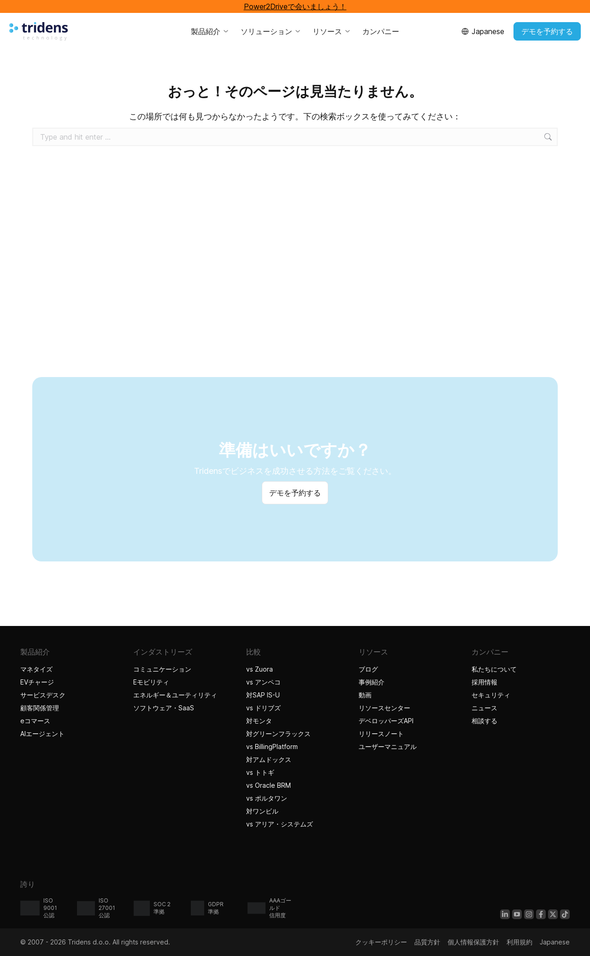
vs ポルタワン (266, 798)
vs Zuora (259, 669)
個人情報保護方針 (473, 942)
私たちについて (494, 669)
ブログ (368, 669)
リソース (332, 31)
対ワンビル (262, 811)
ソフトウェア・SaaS (163, 708)
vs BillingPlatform (272, 746)
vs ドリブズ (263, 708)
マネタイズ (36, 669)
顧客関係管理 (39, 708)
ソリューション (271, 31)
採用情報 (484, 682)
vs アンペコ (263, 682)
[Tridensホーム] (38, 31)
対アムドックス (268, 759)
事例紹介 (373, 682)
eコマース (35, 721)
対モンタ (259, 721)
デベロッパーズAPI (386, 721)
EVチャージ (37, 682)
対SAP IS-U (263, 695)
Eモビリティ (151, 682)
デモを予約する (547, 31)
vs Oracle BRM (268, 785)
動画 (365, 695)
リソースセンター (384, 708)
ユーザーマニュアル (388, 746)
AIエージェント (43, 734)
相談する (484, 721)
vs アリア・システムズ (279, 824)
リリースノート (381, 734)
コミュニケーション (162, 669)
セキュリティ (491, 695)
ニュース (484, 708)
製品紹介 (210, 31)
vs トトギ (260, 772)
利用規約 (519, 942)
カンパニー (380, 31)
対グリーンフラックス (278, 734)
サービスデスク (42, 695)
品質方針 (427, 942)
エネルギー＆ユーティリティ (175, 695)
